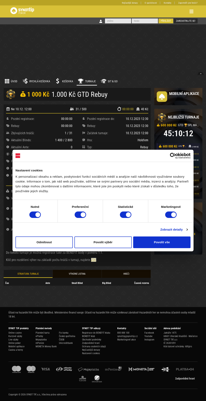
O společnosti (151, 3)
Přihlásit (166, 21)
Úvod (11, 81)
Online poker (14, 343)
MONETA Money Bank (46, 346)
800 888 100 (123, 332)
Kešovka (64, 81)
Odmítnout (44, 242)
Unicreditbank (66, 343)
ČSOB (61, 339)
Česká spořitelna (67, 336)
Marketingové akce (126, 339)
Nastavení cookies (91, 353)
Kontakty (167, 3)
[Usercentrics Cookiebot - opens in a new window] (173, 156)
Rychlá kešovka (36, 81)
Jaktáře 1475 (170, 332)
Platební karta (42, 332)
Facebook (149, 332)
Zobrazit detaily (171, 229)
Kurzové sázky (15, 336)
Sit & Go (109, 81)
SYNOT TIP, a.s (170, 339)
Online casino (15, 332)
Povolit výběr (103, 242)
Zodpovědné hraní (91, 343)
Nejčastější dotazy (130, 3)
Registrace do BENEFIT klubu (96, 332)
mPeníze (40, 343)
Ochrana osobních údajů (94, 346)
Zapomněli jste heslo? (188, 3)
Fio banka (63, 332)
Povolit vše (162, 242)
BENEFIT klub (88, 336)
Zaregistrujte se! (185, 21)
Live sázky (13, 339)
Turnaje (87, 81)
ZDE (93, 260)
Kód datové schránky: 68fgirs (178, 346)
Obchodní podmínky (91, 339)
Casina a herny (15, 349)
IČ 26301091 (170, 343)
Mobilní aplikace (16, 346)
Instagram (149, 339)
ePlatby (39, 336)
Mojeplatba (41, 339)
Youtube (148, 336)
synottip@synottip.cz (127, 336)
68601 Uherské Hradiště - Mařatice (181, 336)
